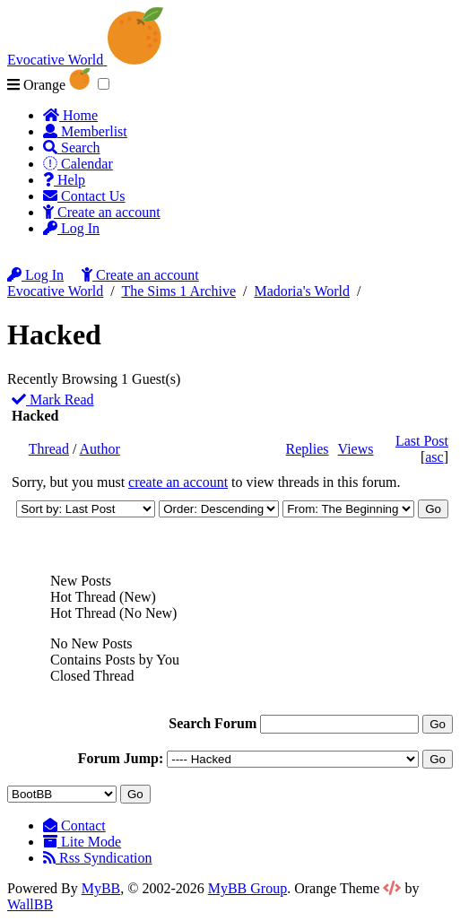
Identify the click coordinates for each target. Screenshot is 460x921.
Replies (307, 448)
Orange (49, 84)
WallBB (30, 904)
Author (100, 448)
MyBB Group (247, 888)
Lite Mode (82, 841)
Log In (71, 228)
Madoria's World (302, 291)
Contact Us (84, 196)
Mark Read (53, 399)
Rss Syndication (97, 857)
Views (356, 448)
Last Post (421, 440)
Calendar (78, 163)
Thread (49, 448)
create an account (178, 482)
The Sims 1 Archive (178, 291)
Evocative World (55, 291)
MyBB (101, 888)
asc (434, 457)
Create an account (102, 212)
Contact (74, 825)
